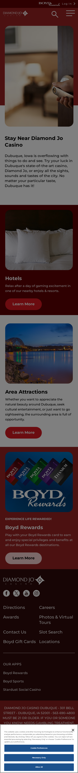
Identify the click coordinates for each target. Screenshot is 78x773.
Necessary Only (39, 758)
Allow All (39, 767)
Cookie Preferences (39, 748)
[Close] (73, 730)
